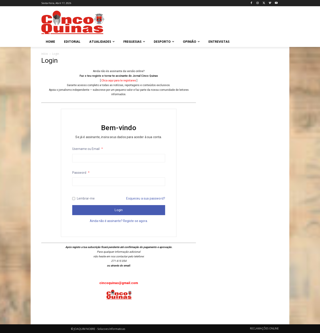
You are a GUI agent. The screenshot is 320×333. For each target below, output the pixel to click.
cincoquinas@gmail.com (118, 283)
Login (119, 210)
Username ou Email (87, 149)
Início (44, 54)
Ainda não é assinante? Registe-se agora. (119, 221)
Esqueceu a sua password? (145, 198)
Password (81, 172)
